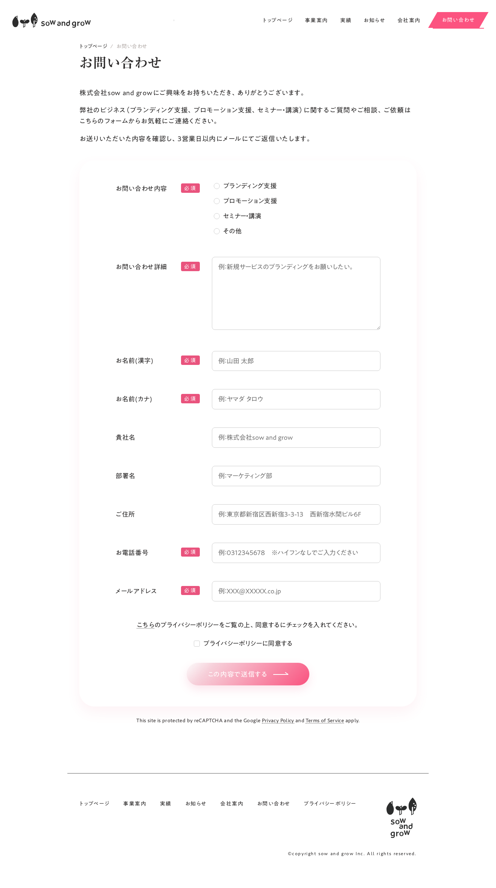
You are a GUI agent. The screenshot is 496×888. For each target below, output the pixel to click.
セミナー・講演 (243, 221)
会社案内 (409, 20)
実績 (346, 20)
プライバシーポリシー (330, 816)
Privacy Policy (278, 733)
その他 (233, 236)
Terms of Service (325, 733)
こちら (139, 634)
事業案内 (316, 20)
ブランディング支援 (251, 191)
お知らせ (374, 20)
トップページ (278, 20)
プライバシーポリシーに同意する (248, 653)
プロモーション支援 (251, 206)
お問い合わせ (458, 20)
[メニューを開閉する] (174, 20)
